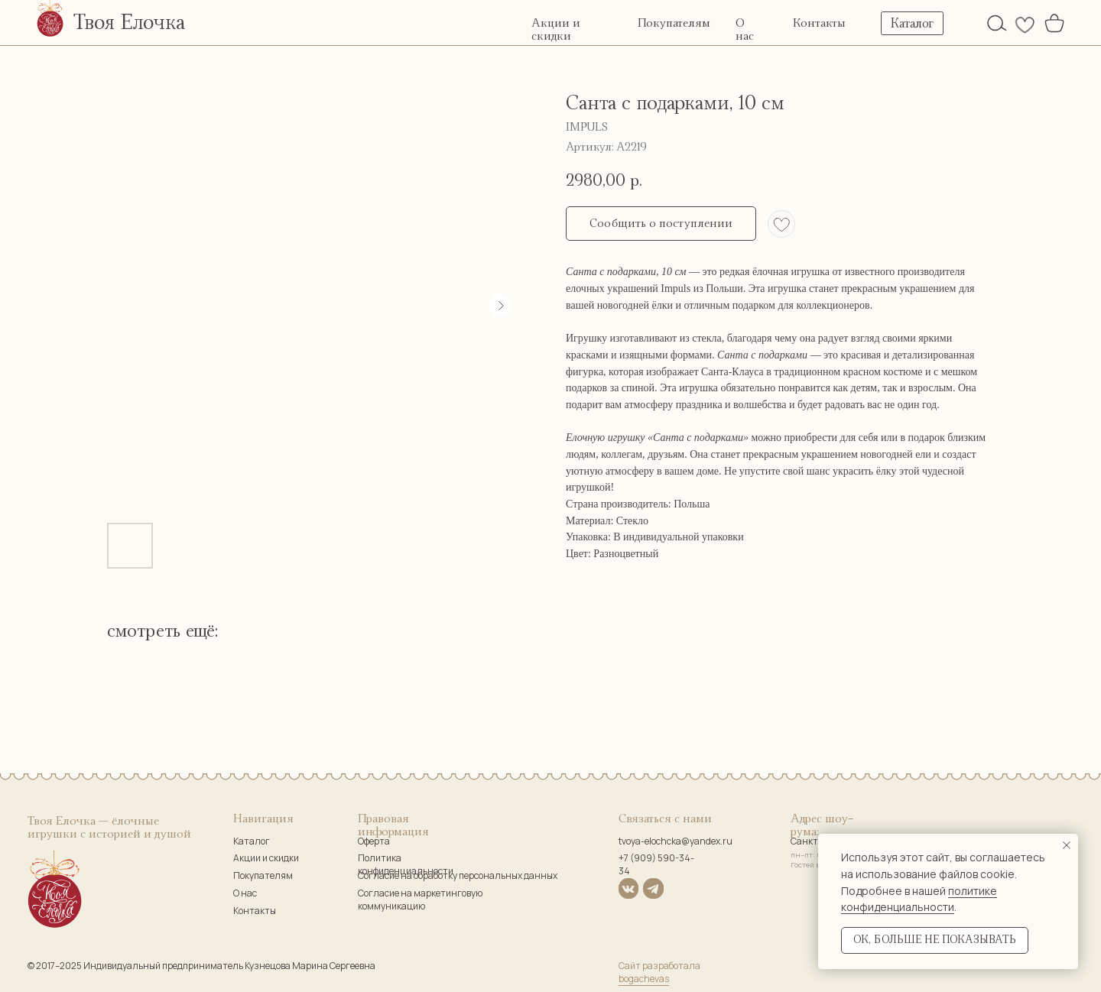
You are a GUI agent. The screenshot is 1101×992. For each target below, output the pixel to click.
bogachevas (644, 978)
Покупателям (674, 23)
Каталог (251, 841)
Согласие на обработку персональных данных (457, 875)
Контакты (819, 23)
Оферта (374, 841)
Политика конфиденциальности (405, 864)
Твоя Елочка (129, 23)
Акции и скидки (266, 857)
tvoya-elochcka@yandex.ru (675, 841)
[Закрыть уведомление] (1066, 845)
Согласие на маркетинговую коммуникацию (420, 900)
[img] (997, 23)
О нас (245, 893)
